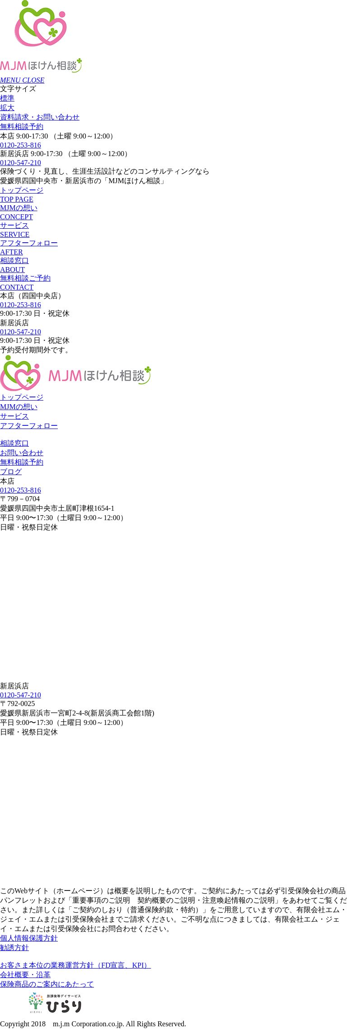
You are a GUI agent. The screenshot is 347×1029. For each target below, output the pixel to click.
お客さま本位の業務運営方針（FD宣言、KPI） (75, 965)
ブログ (11, 471)
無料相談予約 (21, 126)
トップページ (21, 397)
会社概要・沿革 (25, 974)
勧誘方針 (14, 947)
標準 (7, 98)
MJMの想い (19, 407)
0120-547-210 (20, 162)
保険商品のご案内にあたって (47, 984)
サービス (14, 416)
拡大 (7, 107)
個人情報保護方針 (29, 938)
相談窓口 (14, 443)
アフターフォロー (29, 425)
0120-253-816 (20, 145)
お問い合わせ (40, 117)
